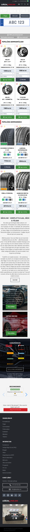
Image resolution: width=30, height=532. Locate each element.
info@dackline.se (15, 489)
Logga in (16, 1)
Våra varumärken (7, 462)
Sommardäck (6, 426)
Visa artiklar (11, 306)
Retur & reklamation (7, 457)
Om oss (5, 467)
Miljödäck (5, 434)
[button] (26, 394)
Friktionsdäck (6, 429)
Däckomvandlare (7, 472)
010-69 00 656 (23, 1)
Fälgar (4, 424)
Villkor (4, 452)
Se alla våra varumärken (15, 369)
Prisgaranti (5, 465)
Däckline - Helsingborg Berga (10, 481)
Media (4, 470)
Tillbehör (5, 436)
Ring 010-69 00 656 (15, 409)
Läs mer (15, 280)
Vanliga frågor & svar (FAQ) (9, 447)
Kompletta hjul (6, 421)
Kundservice (6, 445)
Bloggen (5, 450)
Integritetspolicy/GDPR (8, 455)
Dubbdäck (5, 431)
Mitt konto (5, 460)
